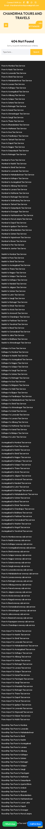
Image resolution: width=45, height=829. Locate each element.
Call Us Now (35, 824)
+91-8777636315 (35, 25)
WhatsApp (9, 824)
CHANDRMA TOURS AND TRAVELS (22, 15)
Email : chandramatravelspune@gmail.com (21, 5)
